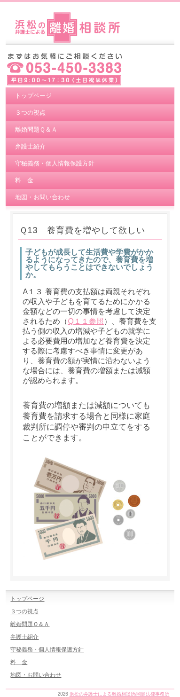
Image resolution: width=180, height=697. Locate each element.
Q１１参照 (85, 321)
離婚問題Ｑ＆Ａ (36, 129)
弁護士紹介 (30, 146)
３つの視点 (30, 112)
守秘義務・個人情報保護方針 (54, 163)
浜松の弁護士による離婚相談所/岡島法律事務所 (120, 694)
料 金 (24, 180)
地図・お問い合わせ (42, 197)
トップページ (33, 95)
